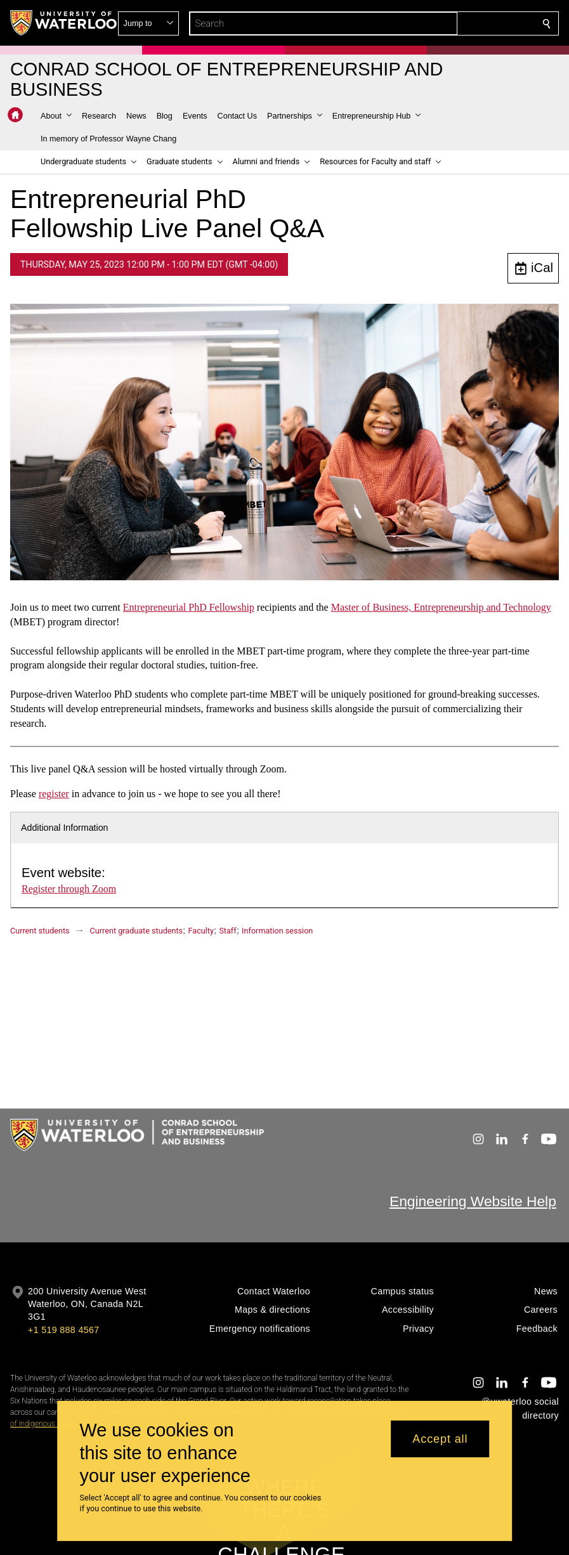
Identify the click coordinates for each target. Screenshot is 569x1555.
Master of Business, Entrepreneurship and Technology (441, 607)
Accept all (440, 1439)
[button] (455, 23)
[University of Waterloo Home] (64, 23)
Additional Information (64, 828)
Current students (40, 930)
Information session (277, 930)
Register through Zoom (69, 888)
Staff (227, 930)
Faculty (201, 930)
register (54, 793)
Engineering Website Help (472, 1201)
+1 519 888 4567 (63, 1330)
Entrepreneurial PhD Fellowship (188, 607)
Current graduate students (136, 930)
